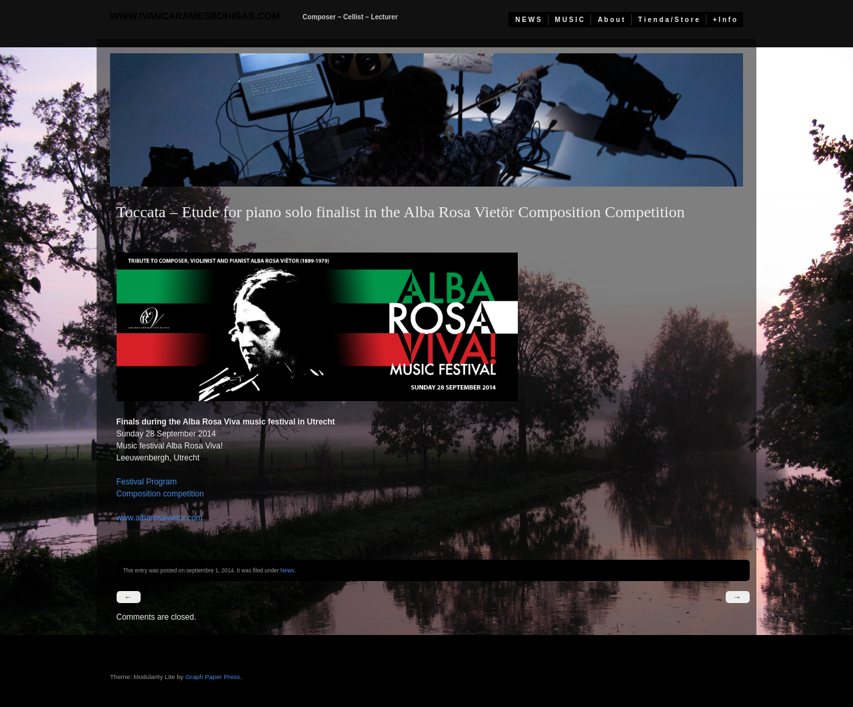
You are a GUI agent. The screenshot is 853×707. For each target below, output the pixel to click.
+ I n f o (724, 19)
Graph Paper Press (212, 676)
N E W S (527, 19)
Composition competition (160, 493)
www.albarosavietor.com (160, 517)
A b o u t (611, 19)
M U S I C (569, 19)
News (288, 570)
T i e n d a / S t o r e (668, 19)
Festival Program (147, 481)
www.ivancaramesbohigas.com (195, 16)
